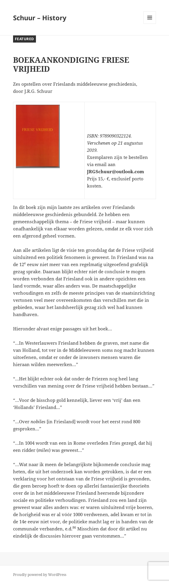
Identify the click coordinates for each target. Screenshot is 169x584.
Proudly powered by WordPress (39, 574)
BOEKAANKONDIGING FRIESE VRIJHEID (71, 64)
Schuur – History (40, 17)
